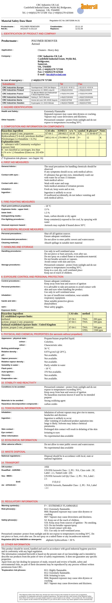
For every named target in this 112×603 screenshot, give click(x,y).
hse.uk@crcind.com (56, 74)
